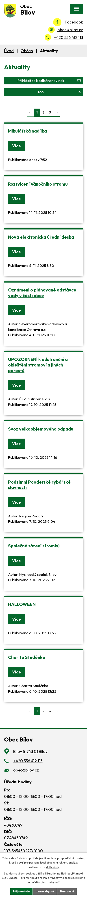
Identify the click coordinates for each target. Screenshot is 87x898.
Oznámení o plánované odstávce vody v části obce (42, 292)
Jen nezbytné (45, 891)
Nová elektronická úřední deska (41, 237)
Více (16, 145)
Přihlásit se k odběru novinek (49, 80)
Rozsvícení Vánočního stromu (38, 184)
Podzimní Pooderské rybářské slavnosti (39, 484)
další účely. (52, 867)
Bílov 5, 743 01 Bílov (30, 751)
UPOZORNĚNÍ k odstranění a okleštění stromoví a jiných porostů (38, 364)
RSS (59, 92)
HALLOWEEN (22, 604)
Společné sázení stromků (34, 546)
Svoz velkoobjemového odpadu (40, 429)
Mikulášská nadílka (27, 131)
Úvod (9, 50)
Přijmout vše (21, 891)
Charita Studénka (26, 657)
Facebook (74, 22)
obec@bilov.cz (70, 29)
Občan (27, 50)
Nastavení (67, 891)
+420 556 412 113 (68, 37)
